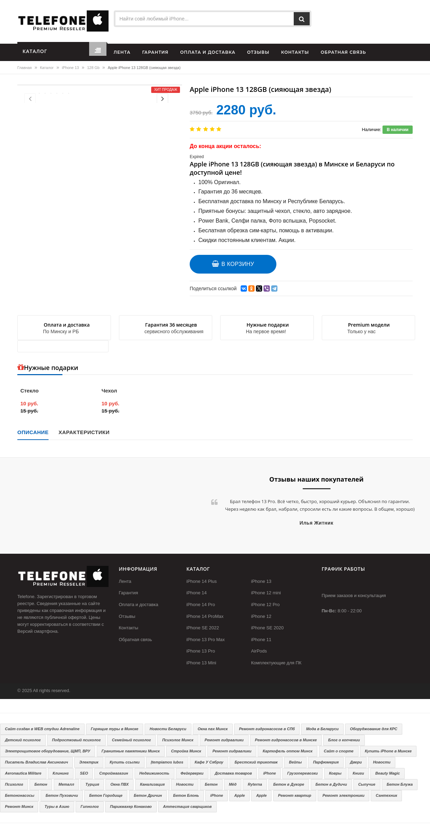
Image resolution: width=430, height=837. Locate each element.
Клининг (61, 773)
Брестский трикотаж (255, 762)
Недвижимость (154, 773)
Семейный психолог (131, 740)
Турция (92, 784)
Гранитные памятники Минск (131, 751)
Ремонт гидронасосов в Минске (286, 740)
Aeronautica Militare (23, 773)
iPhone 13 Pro (201, 651)
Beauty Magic (387, 773)
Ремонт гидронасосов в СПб (267, 729)
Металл (66, 784)
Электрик (88, 762)
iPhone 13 (70, 68)
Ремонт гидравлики (224, 740)
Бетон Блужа (400, 784)
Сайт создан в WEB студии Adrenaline (42, 729)
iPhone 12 (261, 616)
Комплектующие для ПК (276, 662)
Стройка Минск (186, 751)
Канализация (152, 784)
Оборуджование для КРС (373, 729)
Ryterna (255, 784)
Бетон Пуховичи (61, 795)
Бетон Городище (105, 795)
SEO (84, 773)
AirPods (259, 651)
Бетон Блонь (186, 795)
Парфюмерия (326, 762)
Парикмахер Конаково (131, 806)
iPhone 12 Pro (265, 604)
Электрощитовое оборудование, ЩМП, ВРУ (47, 751)
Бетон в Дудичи (331, 784)
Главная (24, 68)
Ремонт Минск (19, 806)
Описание (33, 432)
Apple (239, 795)
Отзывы (127, 616)
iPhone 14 (197, 592)
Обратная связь (135, 639)
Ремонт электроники (343, 795)
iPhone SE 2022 (203, 627)
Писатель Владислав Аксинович (36, 762)
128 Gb (93, 68)
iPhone (269, 773)
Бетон (40, 784)
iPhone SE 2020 (267, 627)
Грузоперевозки (302, 773)
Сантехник (386, 795)
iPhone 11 (261, 639)
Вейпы (295, 762)
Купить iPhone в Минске (388, 751)
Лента (125, 581)
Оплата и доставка (138, 604)
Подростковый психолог (76, 740)
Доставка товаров (233, 773)
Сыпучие (366, 784)
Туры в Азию (57, 806)
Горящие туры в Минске (114, 729)
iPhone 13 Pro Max (206, 639)
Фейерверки (192, 773)
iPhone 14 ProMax (205, 616)
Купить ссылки (124, 762)
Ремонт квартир (294, 795)
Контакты (128, 627)
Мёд (233, 784)
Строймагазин (113, 773)
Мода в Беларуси (322, 729)
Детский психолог (23, 740)
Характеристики (84, 432)
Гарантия (128, 592)
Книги (358, 773)
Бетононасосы (19, 795)
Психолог (14, 784)
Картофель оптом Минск (288, 751)
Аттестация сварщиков (187, 806)
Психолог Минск (178, 740)
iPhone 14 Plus (202, 581)
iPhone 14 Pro (201, 604)
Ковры (335, 773)
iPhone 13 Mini (201, 662)
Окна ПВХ (119, 784)
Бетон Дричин (148, 795)
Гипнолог (89, 806)
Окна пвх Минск (213, 729)
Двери (356, 762)
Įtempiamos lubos (167, 762)
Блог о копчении (344, 740)
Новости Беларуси (168, 729)
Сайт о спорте (339, 751)
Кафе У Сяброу (209, 762)
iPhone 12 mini (266, 592)
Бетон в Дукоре (288, 784)
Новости (381, 762)
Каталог (46, 68)
